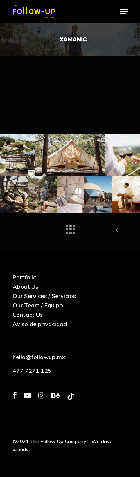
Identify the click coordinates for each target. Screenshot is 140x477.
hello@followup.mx (39, 357)
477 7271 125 (32, 370)
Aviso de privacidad (40, 324)
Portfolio (25, 277)
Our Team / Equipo (38, 305)
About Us (25, 286)
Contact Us (28, 314)
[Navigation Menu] (124, 11)
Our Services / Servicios (44, 296)
